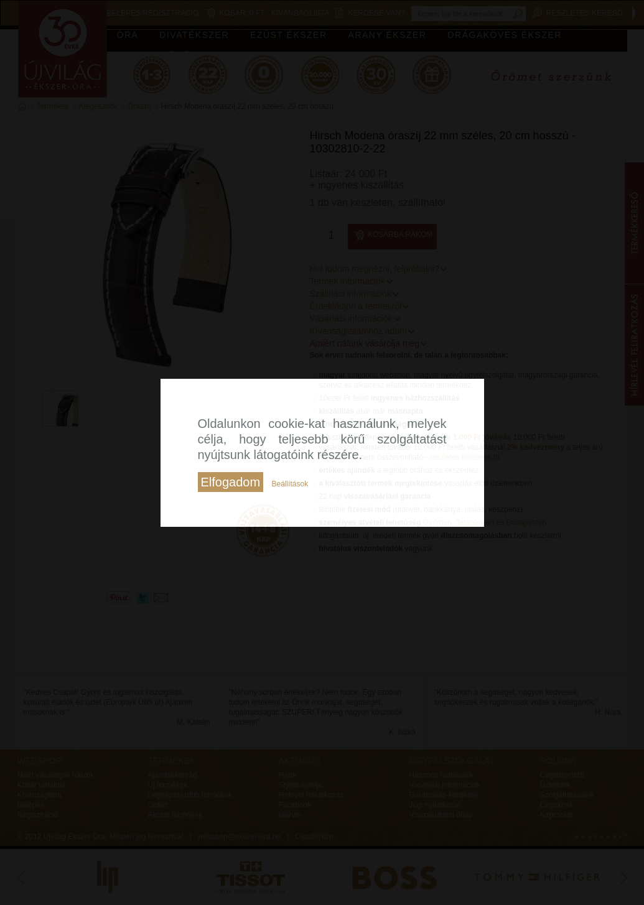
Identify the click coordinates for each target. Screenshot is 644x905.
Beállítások (289, 484)
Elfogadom (231, 482)
